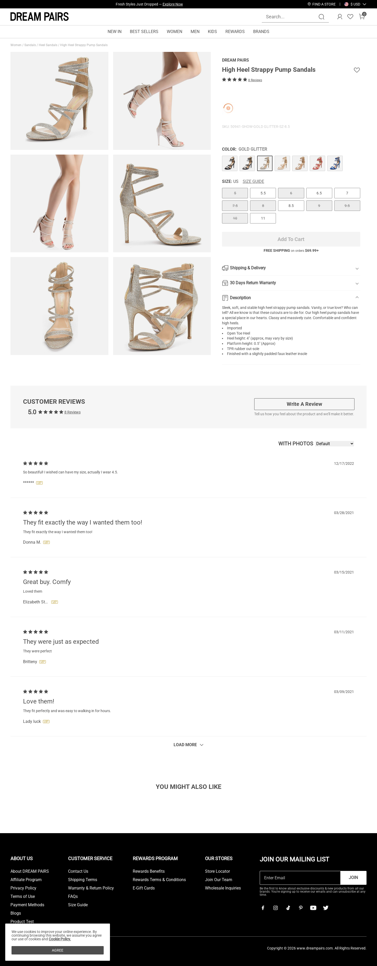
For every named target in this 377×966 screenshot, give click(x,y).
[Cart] (362, 16)
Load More (185, 744)
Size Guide (253, 181)
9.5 (347, 206)
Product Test (22, 922)
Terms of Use (22, 896)
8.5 (291, 206)
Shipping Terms (82, 880)
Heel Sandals (48, 45)
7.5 (235, 206)
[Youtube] (313, 908)
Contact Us (78, 871)
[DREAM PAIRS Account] (340, 16)
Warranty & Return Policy (91, 888)
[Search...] (292, 16)
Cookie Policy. (60, 939)
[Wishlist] (350, 16)
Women (16, 45)
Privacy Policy (23, 888)
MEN (195, 31)
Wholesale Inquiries (223, 888)
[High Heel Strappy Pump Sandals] (229, 163)
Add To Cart (291, 239)
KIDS (212, 31)
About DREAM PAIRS (29, 871)
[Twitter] (326, 908)
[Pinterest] (300, 908)
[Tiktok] (288, 908)
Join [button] (353, 877)
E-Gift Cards (144, 888)
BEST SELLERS (144, 31)
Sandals (30, 45)
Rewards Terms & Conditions (159, 880)
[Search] (321, 17)
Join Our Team (218, 880)
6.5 (319, 193)
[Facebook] (263, 908)
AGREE (57, 950)
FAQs (73, 896)
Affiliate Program (26, 880)
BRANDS (261, 31)
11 (263, 218)
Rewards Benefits (149, 871)
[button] (355, 4)
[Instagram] (275, 908)
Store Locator (217, 871)
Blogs (15, 913)
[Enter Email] (300, 878)
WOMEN (174, 31)
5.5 (263, 193)
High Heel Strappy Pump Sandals (84, 45)
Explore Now (173, 4)
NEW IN (114, 31)
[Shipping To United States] (352, 4)
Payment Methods (27, 905)
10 (235, 218)
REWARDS (235, 31)
